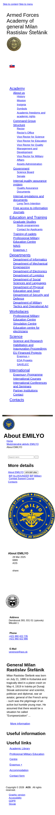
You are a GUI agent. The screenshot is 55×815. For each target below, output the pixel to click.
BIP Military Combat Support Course (25, 477)
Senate (21, 176)
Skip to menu (26, 4)
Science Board (25, 172)
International (20, 370)
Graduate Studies (24, 221)
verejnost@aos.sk (18, 652)
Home (10, 441)
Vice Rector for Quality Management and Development (30, 149)
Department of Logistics (28, 275)
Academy (17, 88)
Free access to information (30, 208)
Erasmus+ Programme (28, 374)
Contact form (17, 775)
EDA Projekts (24, 360)
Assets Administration (29, 164)
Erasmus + (20, 249)
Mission (21, 100)
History (21, 96)
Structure (19, 125)
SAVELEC (23, 364)
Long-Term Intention (28, 203)
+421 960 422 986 (18, 639)
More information (20, 723)
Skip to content (10, 4)
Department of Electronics (30, 271)
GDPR (12, 801)
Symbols (22, 108)
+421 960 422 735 (18, 636)
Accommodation (19, 770)
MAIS (16, 245)
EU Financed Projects (27, 352)
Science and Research (28, 341)
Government (21, 168)
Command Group (24, 121)
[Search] (21, 457)
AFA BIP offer (31, 472)
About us (19, 92)
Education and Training (28, 217)
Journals (18, 212)
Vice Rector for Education (32, 140)
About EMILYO (16, 472)
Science (16, 337)
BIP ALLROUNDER (19, 476)
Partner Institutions (25, 390)
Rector (21, 128)
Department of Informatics (30, 259)
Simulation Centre (25, 323)
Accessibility (15, 798)
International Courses (27, 378)
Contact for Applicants (30, 229)
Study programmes (28, 225)
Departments (20, 255)
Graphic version (17, 795)
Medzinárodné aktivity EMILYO (23, 444)
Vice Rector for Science (30, 136)
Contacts (17, 400)
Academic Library (20, 748)
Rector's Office (25, 132)
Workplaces (19, 311)
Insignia (21, 104)
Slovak (12, 804)
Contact (18, 394)
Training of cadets (24, 234)
